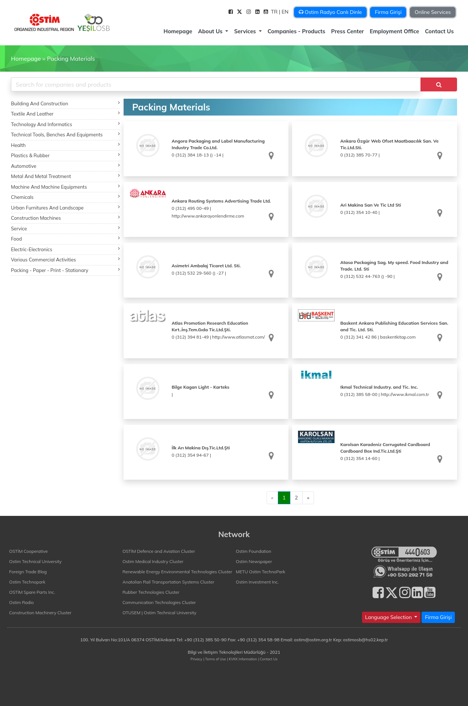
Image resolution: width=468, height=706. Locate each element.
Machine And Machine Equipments (65, 187)
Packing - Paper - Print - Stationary (65, 270)
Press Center (347, 31)
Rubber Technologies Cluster (151, 592)
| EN (284, 11)
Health (65, 145)
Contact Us (439, 31)
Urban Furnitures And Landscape (65, 207)
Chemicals (65, 197)
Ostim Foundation (253, 551)
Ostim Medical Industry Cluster (153, 561)
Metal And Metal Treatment (65, 176)
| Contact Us (268, 659)
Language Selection (389, 617)
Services (245, 31)
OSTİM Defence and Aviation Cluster (158, 551)
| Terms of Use (214, 659)
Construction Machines (65, 218)
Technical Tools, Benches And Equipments (65, 134)
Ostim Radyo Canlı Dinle (330, 12)
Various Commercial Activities (65, 259)
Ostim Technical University (35, 561)
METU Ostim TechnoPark (260, 571)
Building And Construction (65, 103)
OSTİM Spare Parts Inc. (32, 592)
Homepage (177, 31)
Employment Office (394, 31)
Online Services (433, 12)
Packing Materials (71, 58)
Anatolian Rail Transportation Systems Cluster (168, 582)
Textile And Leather (65, 113)
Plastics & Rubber (65, 155)
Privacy (196, 659)
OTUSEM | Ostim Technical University (159, 612)
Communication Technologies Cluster (159, 602)
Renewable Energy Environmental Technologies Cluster (177, 571)
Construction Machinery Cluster (40, 612)
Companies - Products (296, 31)
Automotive (65, 166)
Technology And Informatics (65, 124)
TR (275, 11)
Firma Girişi (388, 12)
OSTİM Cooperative (28, 551)
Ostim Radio (21, 602)
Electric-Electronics (65, 249)
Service (65, 228)
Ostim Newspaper (254, 561)
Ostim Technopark (27, 582)
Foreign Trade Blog (28, 571)
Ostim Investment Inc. (257, 582)
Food (65, 238)
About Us (211, 31)
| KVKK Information (242, 659)
